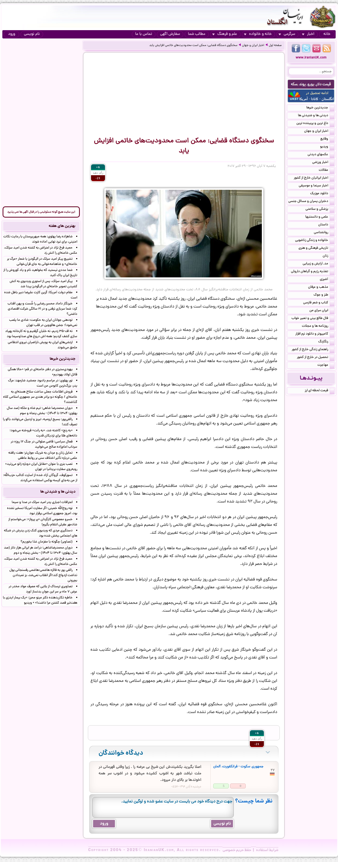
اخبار (308, 34)
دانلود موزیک (322, 194)
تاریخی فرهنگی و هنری (316, 248)
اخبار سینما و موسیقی (316, 186)
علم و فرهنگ (224, 34)
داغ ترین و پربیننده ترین (315, 124)
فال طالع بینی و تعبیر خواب (312, 319)
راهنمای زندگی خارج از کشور (313, 350)
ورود (11, 34)
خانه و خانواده (258, 34)
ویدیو (327, 147)
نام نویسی (32, 34)
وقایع (327, 139)
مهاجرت (325, 365)
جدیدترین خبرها (320, 108)
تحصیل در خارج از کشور (315, 358)
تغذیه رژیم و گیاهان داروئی (312, 272)
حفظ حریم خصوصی (237, 850)
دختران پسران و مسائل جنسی (311, 202)
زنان (328, 256)
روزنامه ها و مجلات (318, 326)
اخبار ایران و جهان (253, 45)
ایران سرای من (321, 311)
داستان (326, 225)
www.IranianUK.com (311, 57)
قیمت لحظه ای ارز (319, 391)
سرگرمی (286, 34)
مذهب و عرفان (321, 287)
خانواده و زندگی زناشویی (314, 241)
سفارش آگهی (170, 34)
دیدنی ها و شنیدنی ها (316, 116)
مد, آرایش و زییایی (318, 264)
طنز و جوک (324, 295)
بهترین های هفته (62, 226)
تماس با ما (143, 34)
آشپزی (327, 280)
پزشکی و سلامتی (320, 209)
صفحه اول (275, 45)
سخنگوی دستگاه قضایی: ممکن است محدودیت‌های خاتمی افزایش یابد (193, 45)
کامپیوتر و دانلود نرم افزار (314, 334)
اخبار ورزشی (323, 163)
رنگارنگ (326, 342)
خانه (326, 34)
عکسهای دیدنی (321, 155)
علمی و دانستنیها (319, 217)
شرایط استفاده (267, 850)
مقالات (326, 170)
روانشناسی (324, 233)
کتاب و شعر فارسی (318, 303)
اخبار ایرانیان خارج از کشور (314, 178)
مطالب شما (196, 34)
